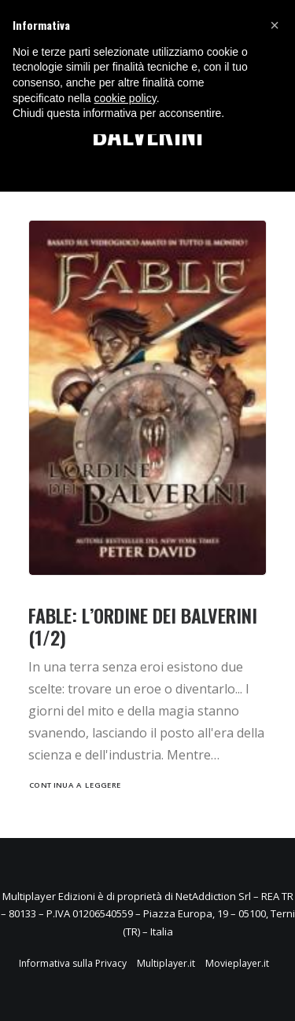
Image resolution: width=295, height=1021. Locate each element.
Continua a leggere (75, 785)
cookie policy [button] (125, 98)
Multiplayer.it (166, 963)
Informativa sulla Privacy (73, 963)
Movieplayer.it (237, 963)
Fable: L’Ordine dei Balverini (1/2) (142, 626)
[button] (274, 25)
